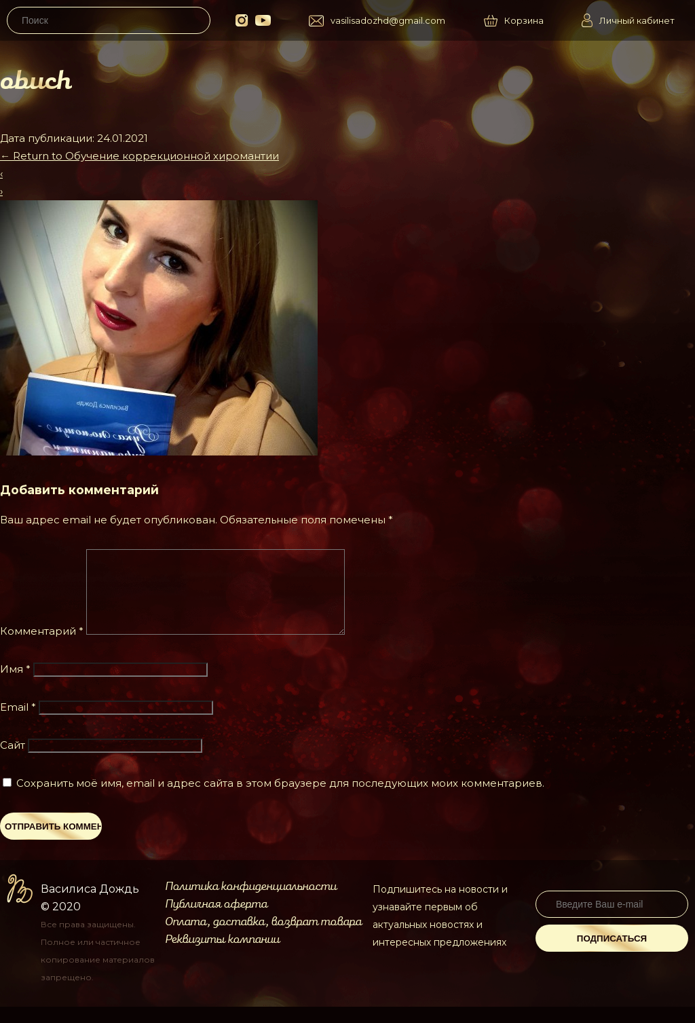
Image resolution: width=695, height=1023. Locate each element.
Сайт (12, 761)
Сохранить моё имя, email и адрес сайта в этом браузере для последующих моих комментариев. (280, 799)
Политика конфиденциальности (251, 903)
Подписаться (612, 955)
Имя (15, 685)
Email (18, 723)
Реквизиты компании (222, 956)
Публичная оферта (216, 920)
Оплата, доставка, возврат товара (263, 938)
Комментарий (41, 647)
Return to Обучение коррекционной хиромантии (139, 155)
